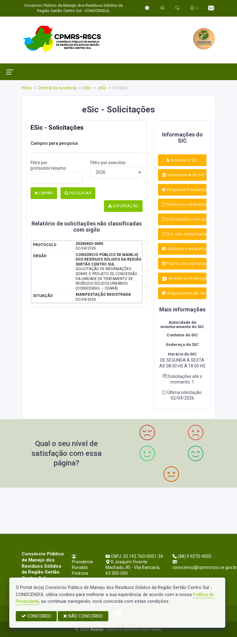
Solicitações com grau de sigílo (184, 219)
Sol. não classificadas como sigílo (184, 234)
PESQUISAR (77, 193)
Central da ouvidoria (57, 87)
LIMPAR (44, 193)
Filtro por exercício (108, 162)
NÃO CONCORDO (83, 616)
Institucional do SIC (183, 174)
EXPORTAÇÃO (123, 206)
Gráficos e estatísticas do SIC (184, 248)
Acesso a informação (184, 278)
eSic (87, 87)
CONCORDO (36, 616)
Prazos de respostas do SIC (184, 263)
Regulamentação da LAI (184, 293)
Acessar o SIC (182, 160)
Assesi (96, 629)
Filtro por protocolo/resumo (48, 165)
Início (26, 87)
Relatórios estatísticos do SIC (184, 204)
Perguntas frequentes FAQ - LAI (184, 189)
